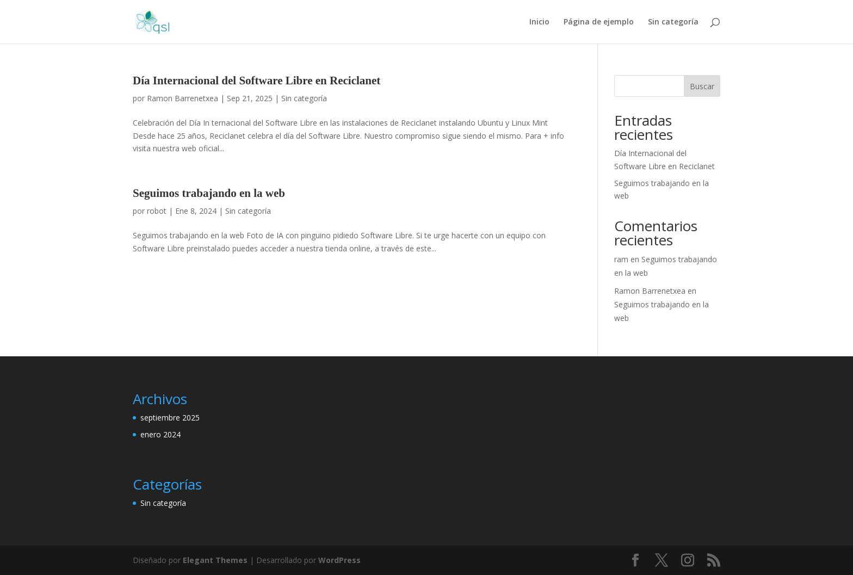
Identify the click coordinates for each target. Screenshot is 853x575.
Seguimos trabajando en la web (209, 193)
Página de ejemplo (599, 22)
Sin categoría (673, 22)
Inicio (539, 22)
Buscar (702, 86)
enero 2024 (160, 434)
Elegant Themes (215, 560)
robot (156, 211)
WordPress (339, 560)
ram (621, 259)
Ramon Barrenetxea (182, 98)
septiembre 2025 (170, 417)
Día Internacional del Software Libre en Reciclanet (256, 80)
